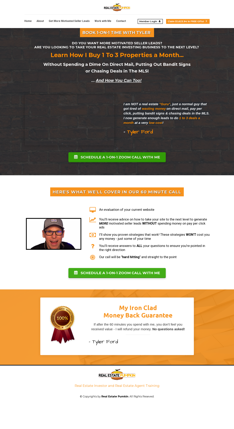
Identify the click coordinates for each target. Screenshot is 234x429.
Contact (121, 21)
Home (28, 21)
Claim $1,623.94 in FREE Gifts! (187, 21)
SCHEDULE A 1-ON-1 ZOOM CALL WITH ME (117, 157)
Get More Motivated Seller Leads (69, 21)
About (40, 21)
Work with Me (103, 21)
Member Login (149, 21)
